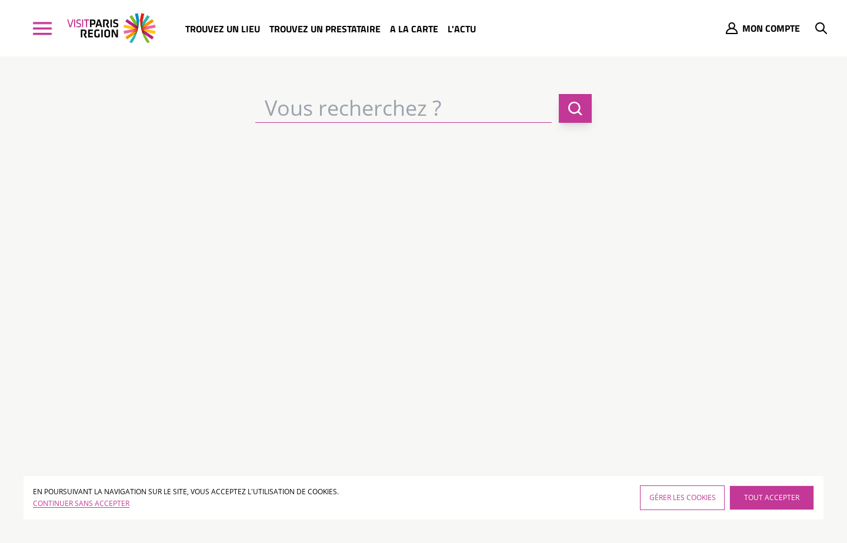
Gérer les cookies (682, 497)
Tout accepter (771, 497)
